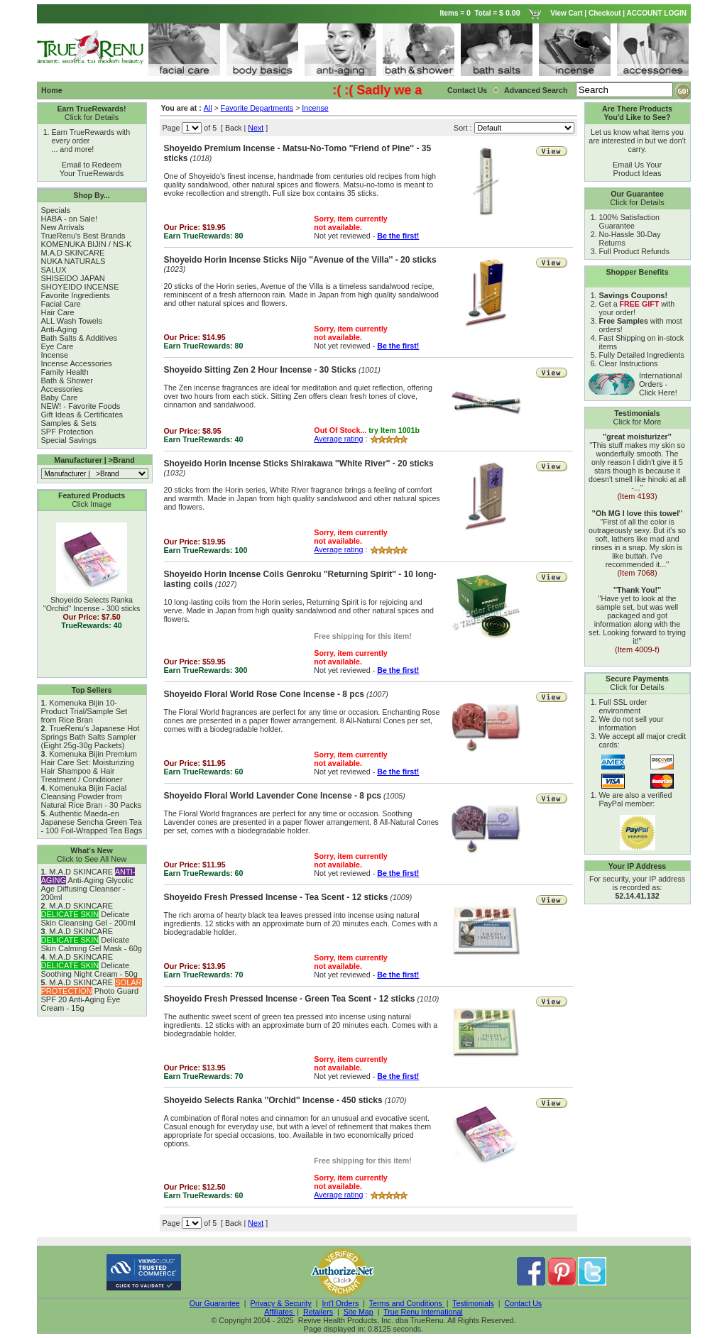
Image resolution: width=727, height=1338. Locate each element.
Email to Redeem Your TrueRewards (92, 168)
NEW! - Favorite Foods (81, 406)
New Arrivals (62, 227)
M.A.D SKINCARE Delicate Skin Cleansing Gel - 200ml (88, 914)
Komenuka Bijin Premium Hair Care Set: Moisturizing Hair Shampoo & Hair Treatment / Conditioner (89, 767)
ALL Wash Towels (71, 321)
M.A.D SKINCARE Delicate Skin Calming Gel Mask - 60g (91, 940)
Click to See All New (91, 859)
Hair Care (58, 312)
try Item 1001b (394, 430)
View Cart (566, 13)
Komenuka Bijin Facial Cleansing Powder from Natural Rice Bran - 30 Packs (91, 796)
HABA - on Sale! (69, 218)
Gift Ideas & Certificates (82, 414)
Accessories (62, 389)
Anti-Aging (59, 329)
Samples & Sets (69, 423)
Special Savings (69, 440)
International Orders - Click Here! (660, 384)
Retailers (318, 1311)
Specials (56, 210)
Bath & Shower (67, 380)
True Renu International (423, 1311)
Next (255, 128)
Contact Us (467, 90)
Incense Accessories (76, 363)
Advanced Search (536, 90)
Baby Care (59, 397)
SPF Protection (67, 431)
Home (51, 90)
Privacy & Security (280, 1303)
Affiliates (279, 1311)
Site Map (358, 1311)
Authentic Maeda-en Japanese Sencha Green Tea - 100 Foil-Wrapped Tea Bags (92, 822)
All (208, 108)
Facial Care (61, 304)
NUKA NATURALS (73, 261)
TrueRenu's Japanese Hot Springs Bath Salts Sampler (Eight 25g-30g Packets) (90, 737)
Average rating (338, 438)
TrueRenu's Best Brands (83, 235)
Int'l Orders (340, 1303)
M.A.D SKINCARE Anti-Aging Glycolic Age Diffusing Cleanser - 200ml (88, 884)
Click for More (637, 421)
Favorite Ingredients (75, 295)
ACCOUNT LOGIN (658, 13)
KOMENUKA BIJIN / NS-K (86, 244)
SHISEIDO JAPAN (73, 278)
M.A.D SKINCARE (73, 252)
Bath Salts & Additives (79, 338)
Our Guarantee (215, 1303)
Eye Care (57, 346)
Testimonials (473, 1303)
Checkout (605, 13)
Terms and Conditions (406, 1303)
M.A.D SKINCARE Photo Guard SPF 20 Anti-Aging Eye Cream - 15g (91, 995)
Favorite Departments (257, 108)
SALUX (54, 269)
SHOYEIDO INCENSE (80, 287)
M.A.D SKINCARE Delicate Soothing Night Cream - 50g (89, 965)
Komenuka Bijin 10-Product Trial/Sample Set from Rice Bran (84, 711)
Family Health (65, 372)
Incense (55, 355)
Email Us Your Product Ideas (637, 168)
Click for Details (92, 117)
